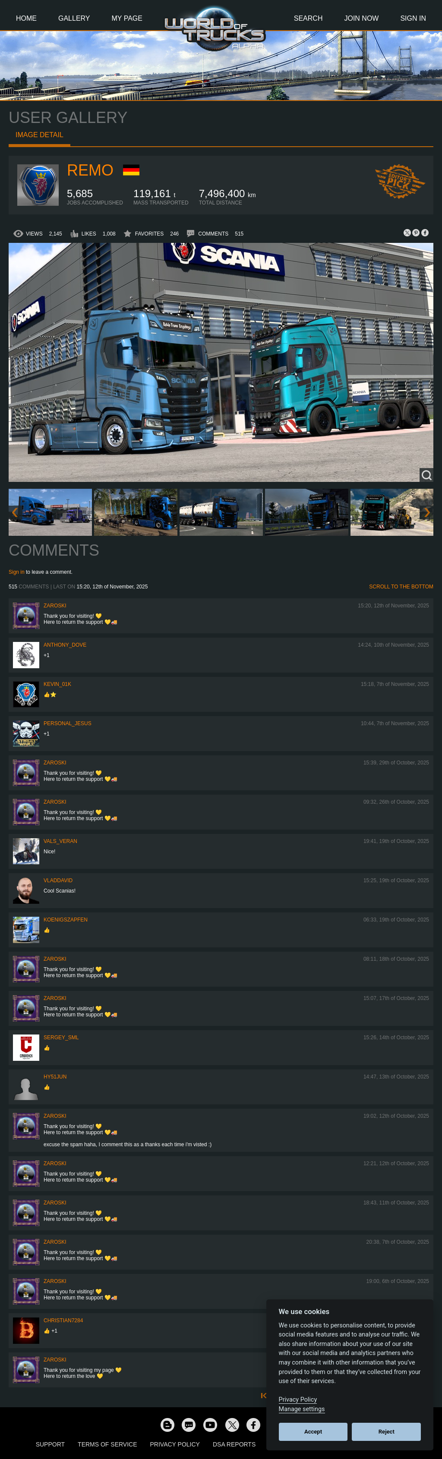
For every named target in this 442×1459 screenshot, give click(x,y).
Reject (387, 1431)
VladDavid (58, 880)
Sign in (17, 572)
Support (50, 1444)
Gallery (74, 18)
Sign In (413, 18)
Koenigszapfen (66, 920)
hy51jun (55, 1077)
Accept (313, 1431)
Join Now (361, 18)
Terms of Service (107, 1444)
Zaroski (55, 606)
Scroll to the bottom (401, 587)
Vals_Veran (60, 841)
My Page (127, 18)
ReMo (90, 170)
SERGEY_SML (61, 1038)
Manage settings (302, 1409)
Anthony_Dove (65, 645)
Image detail (39, 134)
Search (308, 18)
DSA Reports (234, 1444)
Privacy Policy (175, 1444)
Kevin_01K (57, 684)
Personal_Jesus (68, 723)
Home (26, 18)
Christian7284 (63, 1321)
